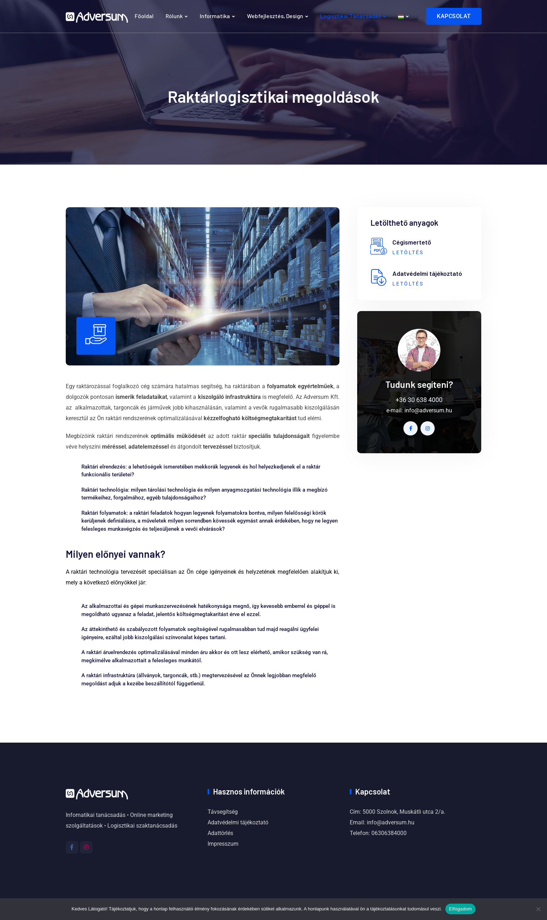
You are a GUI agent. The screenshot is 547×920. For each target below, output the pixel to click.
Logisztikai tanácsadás (350, 15)
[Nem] (538, 909)
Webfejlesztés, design (275, 15)
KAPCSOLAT (454, 16)
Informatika (215, 15)
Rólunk (174, 15)
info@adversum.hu (428, 410)
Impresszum (223, 843)
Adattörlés (220, 833)
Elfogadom (460, 908)
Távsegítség (223, 811)
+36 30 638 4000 (419, 399)
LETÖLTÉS (408, 252)
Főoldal (144, 15)
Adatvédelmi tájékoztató (238, 822)
